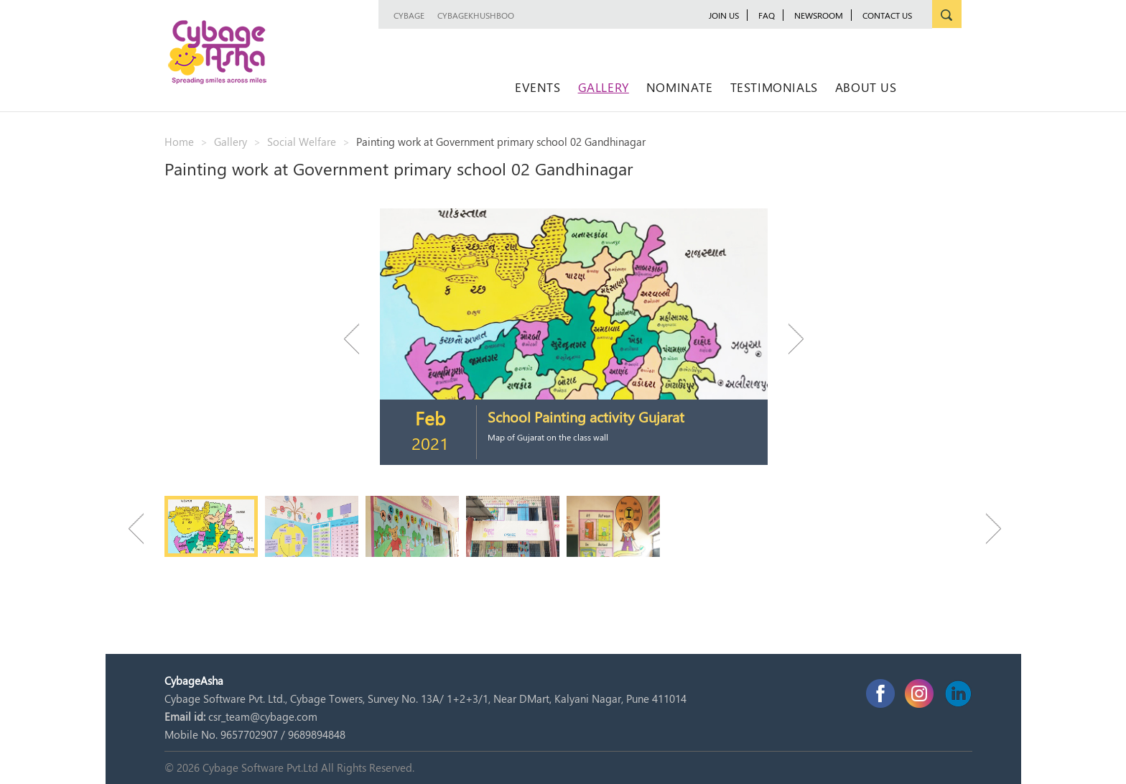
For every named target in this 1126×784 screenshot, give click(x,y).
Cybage (409, 15)
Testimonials (774, 87)
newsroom (818, 15)
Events (538, 87)
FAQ (766, 15)
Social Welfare (301, 141)
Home (179, 141)
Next (789, 339)
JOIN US (724, 15)
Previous (358, 339)
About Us (866, 87)
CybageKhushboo (475, 15)
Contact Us (887, 15)
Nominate (679, 87)
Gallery (603, 87)
